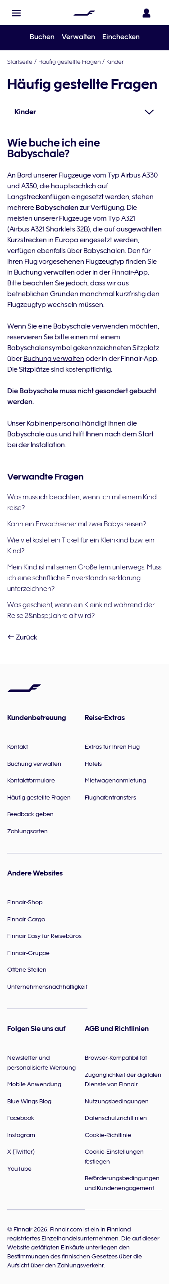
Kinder (114, 61)
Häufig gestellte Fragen (69, 61)
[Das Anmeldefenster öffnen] (148, 13)
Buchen (42, 37)
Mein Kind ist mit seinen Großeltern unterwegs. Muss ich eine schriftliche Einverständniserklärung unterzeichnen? (84, 578)
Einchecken (121, 37)
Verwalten (78, 37)
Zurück (22, 637)
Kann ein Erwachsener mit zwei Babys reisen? (76, 524)
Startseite (19, 61)
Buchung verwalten (53, 359)
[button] (16, 13)
